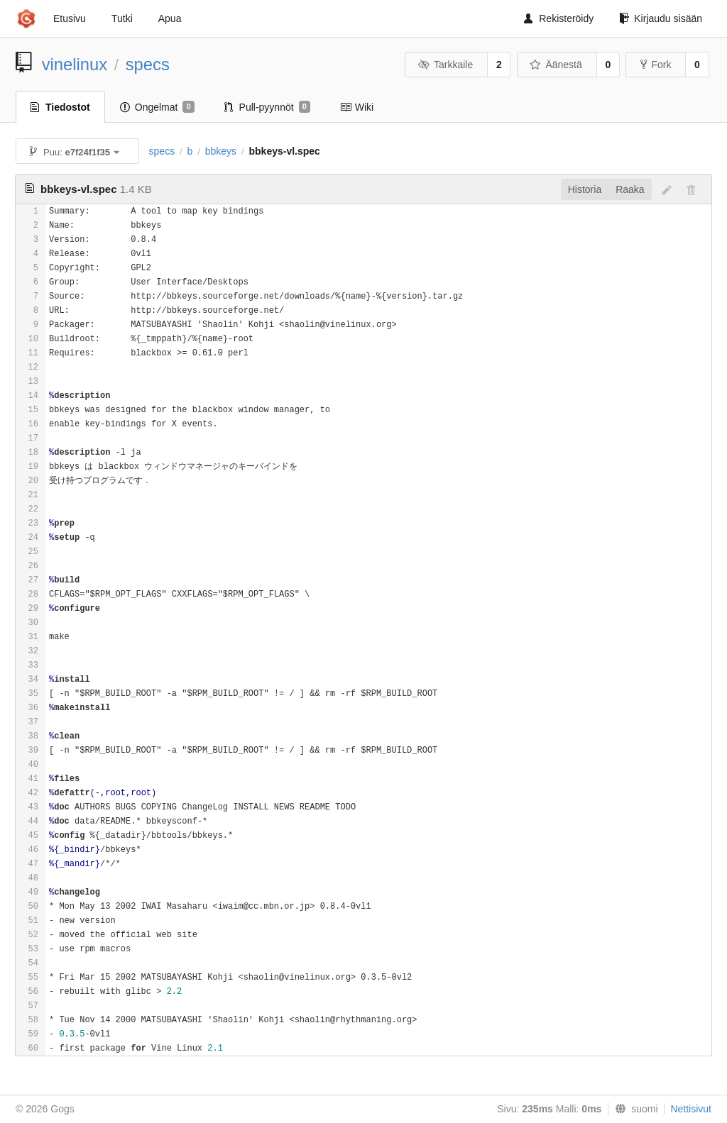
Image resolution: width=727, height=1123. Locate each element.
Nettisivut (690, 1108)
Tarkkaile (445, 64)
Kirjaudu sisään (660, 18)
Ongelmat (157, 107)
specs (148, 64)
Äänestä (556, 64)
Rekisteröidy (559, 18)
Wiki (356, 107)
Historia (584, 189)
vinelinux (75, 64)
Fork (655, 64)
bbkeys (220, 151)
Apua (170, 18)
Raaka (630, 189)
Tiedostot (60, 107)
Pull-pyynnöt (267, 107)
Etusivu (69, 18)
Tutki (122, 18)
